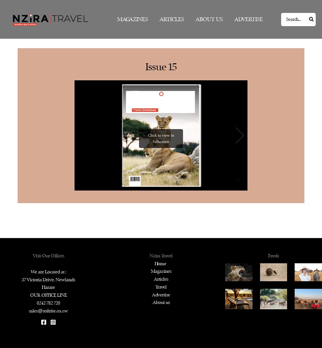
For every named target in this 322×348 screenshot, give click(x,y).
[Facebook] (44, 322)
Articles (161, 279)
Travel (161, 287)
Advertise (161, 295)
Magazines (161, 271)
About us (161, 302)
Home (161, 263)
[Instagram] (53, 322)
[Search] (311, 19)
